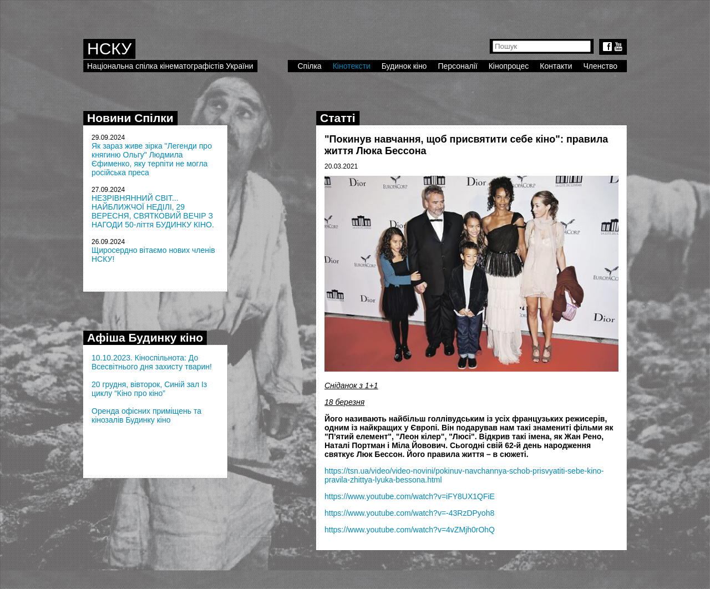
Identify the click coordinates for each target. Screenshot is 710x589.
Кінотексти (352, 66)
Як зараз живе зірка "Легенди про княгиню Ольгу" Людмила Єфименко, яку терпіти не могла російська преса (152, 159)
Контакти (556, 66)
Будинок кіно (404, 66)
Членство (601, 66)
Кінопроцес (509, 66)
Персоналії (457, 66)
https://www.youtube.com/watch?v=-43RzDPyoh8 (409, 513)
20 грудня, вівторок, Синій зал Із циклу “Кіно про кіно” (149, 389)
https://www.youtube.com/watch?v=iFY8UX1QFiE (409, 496)
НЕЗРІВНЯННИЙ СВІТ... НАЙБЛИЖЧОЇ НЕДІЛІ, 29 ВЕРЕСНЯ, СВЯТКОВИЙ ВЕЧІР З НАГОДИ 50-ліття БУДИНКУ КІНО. (153, 211)
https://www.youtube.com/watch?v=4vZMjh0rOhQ (409, 529)
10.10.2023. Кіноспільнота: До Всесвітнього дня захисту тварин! (152, 362)
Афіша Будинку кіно (145, 337)
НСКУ (109, 48)
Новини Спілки (130, 117)
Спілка (309, 66)
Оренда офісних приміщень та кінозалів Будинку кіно (146, 415)
